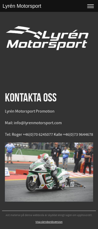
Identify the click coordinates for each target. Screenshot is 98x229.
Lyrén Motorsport (22, 6)
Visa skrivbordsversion (49, 222)
